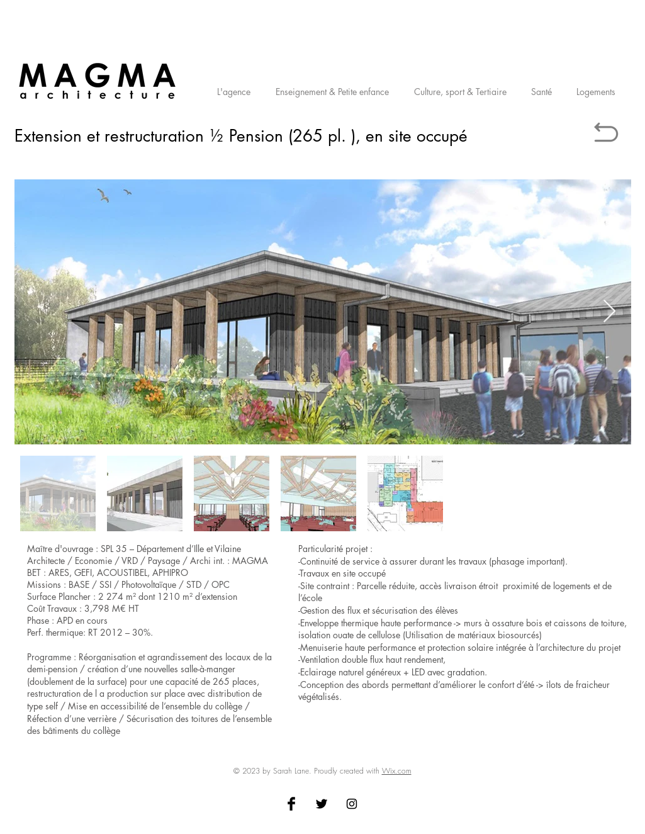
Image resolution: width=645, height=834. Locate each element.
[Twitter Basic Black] (321, 804)
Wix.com (397, 770)
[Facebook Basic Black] (291, 804)
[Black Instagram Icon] (352, 804)
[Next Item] (609, 312)
